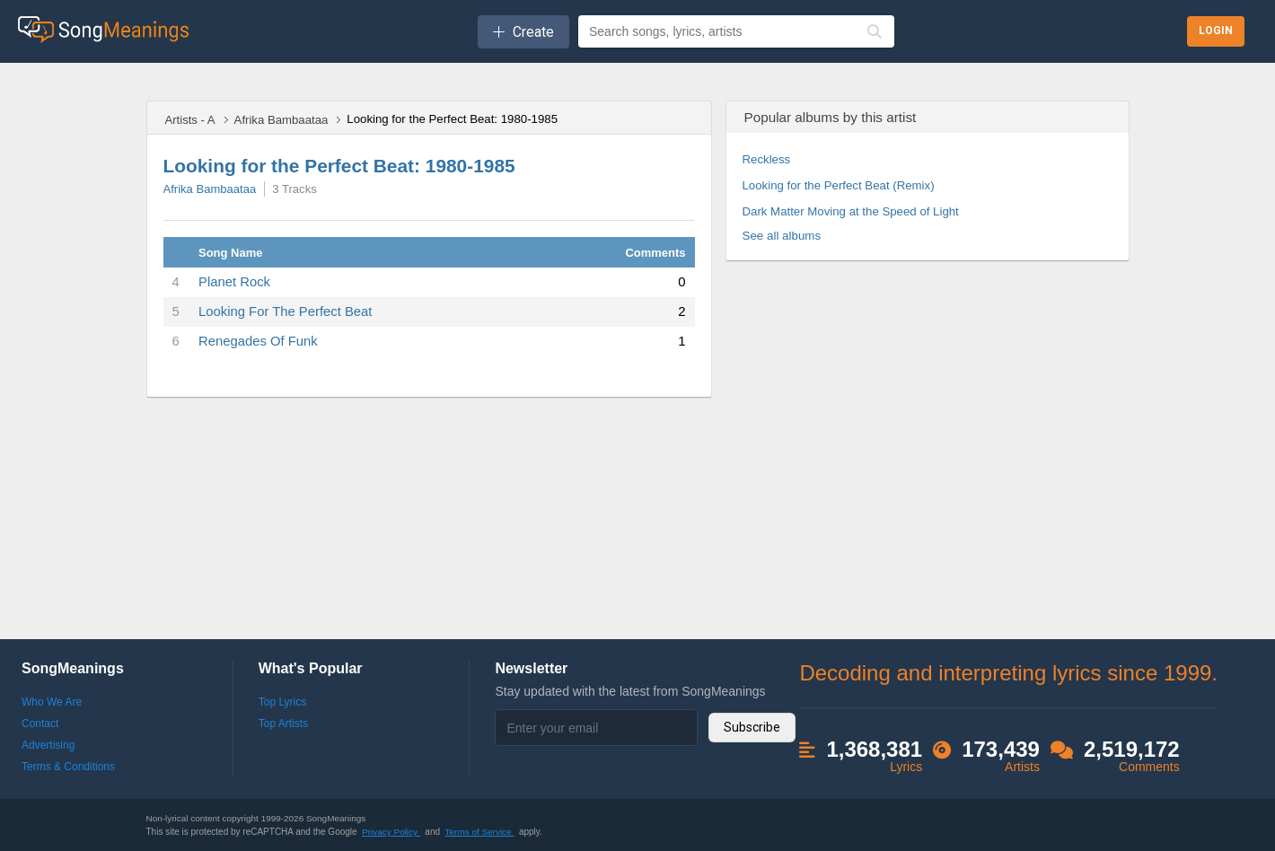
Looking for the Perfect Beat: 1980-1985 (339, 165)
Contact (40, 723)
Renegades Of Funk (258, 341)
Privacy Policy (391, 832)
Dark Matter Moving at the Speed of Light (851, 211)
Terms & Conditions (68, 766)
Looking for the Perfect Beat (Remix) (839, 185)
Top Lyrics (283, 702)
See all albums (782, 235)
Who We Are (52, 702)
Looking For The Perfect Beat (285, 311)
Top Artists (283, 723)
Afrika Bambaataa (281, 120)
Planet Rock (234, 282)
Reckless (767, 159)
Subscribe (752, 727)
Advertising (48, 745)
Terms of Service (479, 832)
